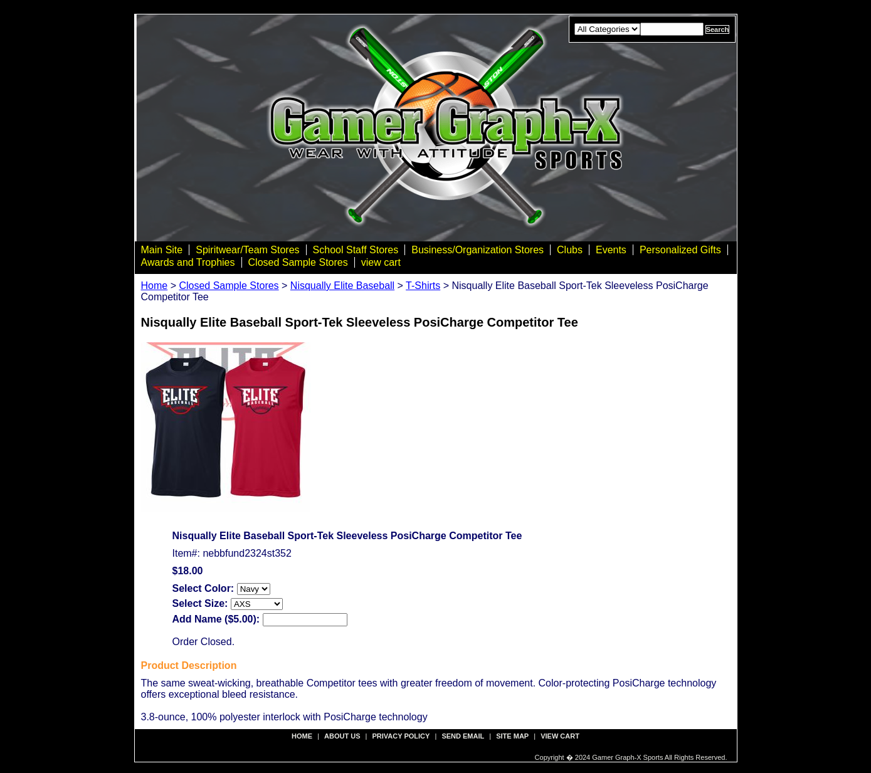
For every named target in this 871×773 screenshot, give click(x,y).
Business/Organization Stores (477, 250)
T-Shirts (423, 285)
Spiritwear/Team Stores (247, 250)
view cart (381, 262)
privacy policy (401, 736)
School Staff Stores (356, 250)
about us (342, 736)
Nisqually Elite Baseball (342, 285)
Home (154, 285)
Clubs (570, 250)
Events (611, 250)
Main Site (162, 250)
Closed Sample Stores (298, 262)
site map (512, 736)
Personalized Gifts (680, 250)
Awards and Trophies (188, 262)
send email (462, 736)
